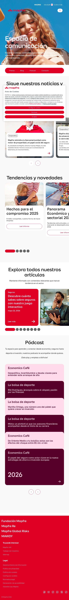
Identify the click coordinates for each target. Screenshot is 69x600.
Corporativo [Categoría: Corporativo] (13, 136)
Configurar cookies (10, 576)
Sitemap (6, 554)
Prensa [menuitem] (12, 70)
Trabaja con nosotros (11, 551)
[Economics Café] (34, 467)
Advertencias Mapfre (10, 587)
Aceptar (34, 117)
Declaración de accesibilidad (13, 583)
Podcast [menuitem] (33, 70)
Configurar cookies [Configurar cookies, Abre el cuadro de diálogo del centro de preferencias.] (34, 108)
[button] (10, 251)
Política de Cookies (35, 104)
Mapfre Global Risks (15, 531)
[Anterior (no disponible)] (31, 163)
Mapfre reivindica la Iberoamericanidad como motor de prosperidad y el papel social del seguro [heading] (29, 141)
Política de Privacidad (49, 104)
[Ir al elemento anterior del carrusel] (31, 491)
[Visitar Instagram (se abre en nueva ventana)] (52, 592)
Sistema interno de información (15, 565)
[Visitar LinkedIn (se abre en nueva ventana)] (57, 592)
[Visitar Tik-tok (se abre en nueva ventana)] (66, 592)
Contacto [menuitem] (45, 70)
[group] (21, 307)
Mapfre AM (7, 547)
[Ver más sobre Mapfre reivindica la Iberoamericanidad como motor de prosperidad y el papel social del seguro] (49, 153)
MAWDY (7, 536)
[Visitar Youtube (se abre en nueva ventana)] (48, 592)
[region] (34, 310)
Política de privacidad (11, 569)
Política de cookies (10, 572)
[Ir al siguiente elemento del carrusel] (37, 491)
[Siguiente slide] (37, 163)
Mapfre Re (8, 526)
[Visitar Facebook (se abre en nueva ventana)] (44, 592)
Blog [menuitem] (22, 70)
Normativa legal (9, 579)
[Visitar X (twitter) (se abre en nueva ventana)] (61, 592)
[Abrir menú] (60, 10)
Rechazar (34, 112)
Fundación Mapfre (13, 521)
